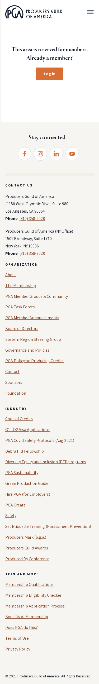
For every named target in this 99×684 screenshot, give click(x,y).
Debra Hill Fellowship (24, 451)
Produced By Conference (27, 559)
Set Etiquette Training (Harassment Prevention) (48, 526)
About (10, 275)
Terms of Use (17, 638)
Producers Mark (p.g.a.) (25, 537)
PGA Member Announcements (32, 318)
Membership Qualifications (29, 584)
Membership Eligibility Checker (33, 595)
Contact (12, 371)
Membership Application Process (35, 606)
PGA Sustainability (21, 472)
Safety (10, 515)
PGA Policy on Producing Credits (34, 360)
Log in (49, 73)
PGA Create (15, 505)
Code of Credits (19, 419)
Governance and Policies (27, 350)
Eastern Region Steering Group (33, 339)
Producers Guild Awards (26, 548)
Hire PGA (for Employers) (27, 494)
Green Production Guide (26, 483)
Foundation (15, 393)
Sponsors (13, 382)
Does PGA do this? (21, 627)
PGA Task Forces (20, 307)
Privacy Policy (17, 649)
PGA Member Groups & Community (36, 296)
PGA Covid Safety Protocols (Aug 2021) (39, 440)
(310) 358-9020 (32, 218)
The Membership (20, 285)
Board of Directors (21, 328)
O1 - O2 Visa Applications (27, 429)
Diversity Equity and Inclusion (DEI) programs (45, 462)
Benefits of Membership (26, 616)
